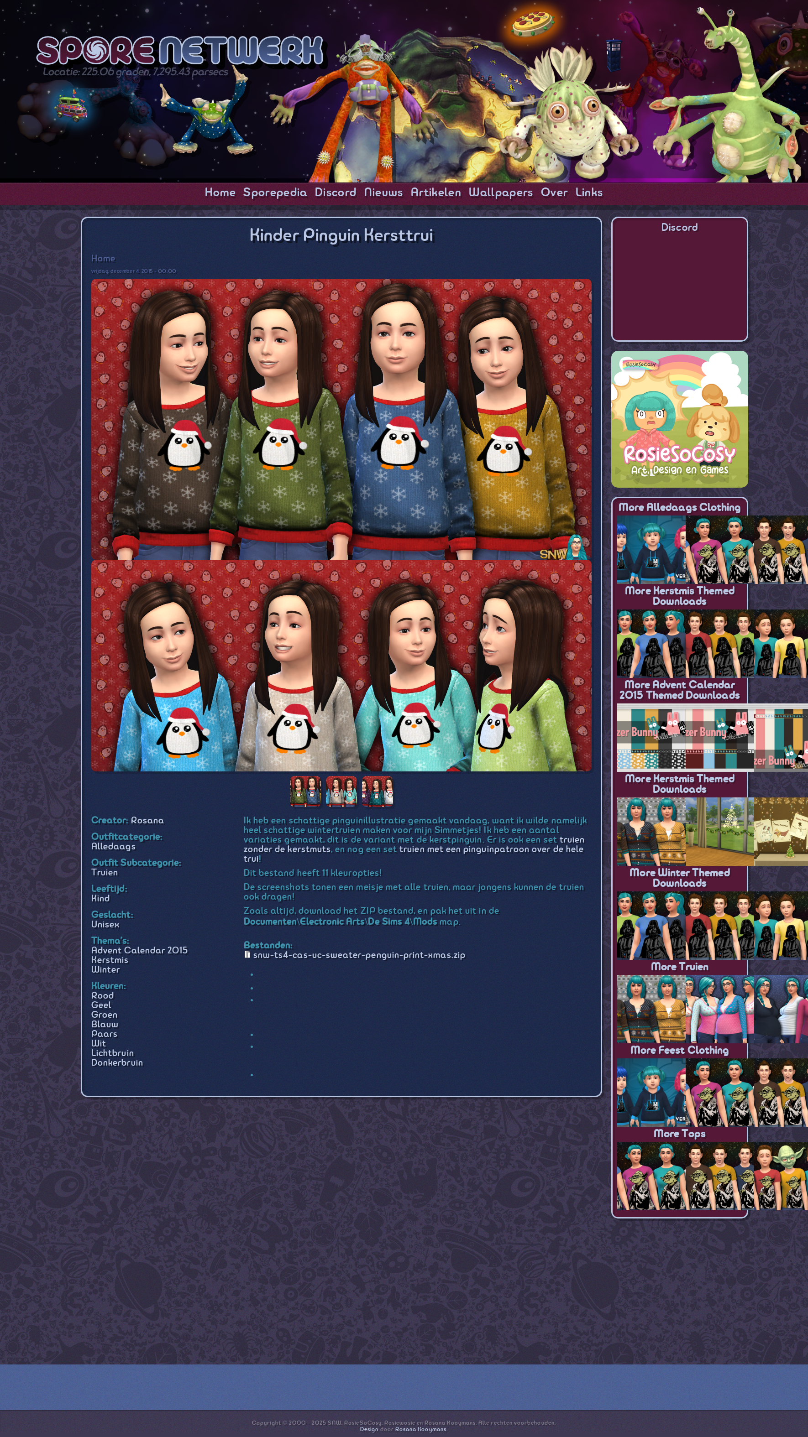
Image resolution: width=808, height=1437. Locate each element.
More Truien (680, 967)
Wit (98, 1044)
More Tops (680, 1134)
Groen (104, 1015)
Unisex (105, 925)
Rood (102, 996)
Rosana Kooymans (420, 1429)
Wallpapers (501, 193)
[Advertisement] (679, 1285)
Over (554, 193)
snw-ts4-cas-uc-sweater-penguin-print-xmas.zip (359, 955)
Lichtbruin (112, 1053)
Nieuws (384, 193)
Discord (336, 193)
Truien (104, 873)
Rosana (147, 821)
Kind (100, 899)
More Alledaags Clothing (680, 508)
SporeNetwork (182, 53)
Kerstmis (110, 960)
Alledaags (113, 847)
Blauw (105, 1025)
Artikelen (436, 193)
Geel (101, 1005)
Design (369, 1429)
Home (220, 193)
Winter (105, 970)
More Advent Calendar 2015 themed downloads (679, 690)
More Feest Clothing (679, 1051)
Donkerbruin (117, 1063)
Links (589, 193)
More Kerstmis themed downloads (679, 596)
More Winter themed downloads (679, 878)
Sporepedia (275, 193)
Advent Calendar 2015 (139, 951)
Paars (104, 1034)
